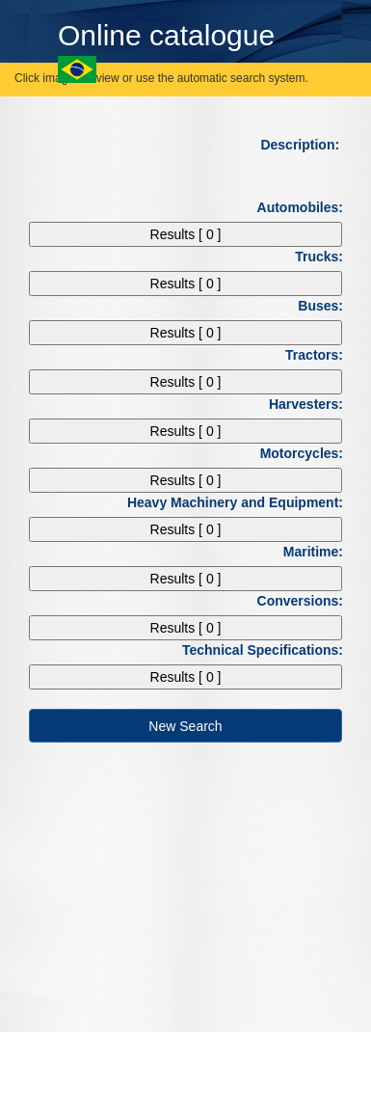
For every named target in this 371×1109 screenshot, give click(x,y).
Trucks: (326, 256)
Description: (308, 144)
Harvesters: (313, 404)
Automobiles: (307, 207)
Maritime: (320, 551)
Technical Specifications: (269, 650)
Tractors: (321, 355)
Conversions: (307, 601)
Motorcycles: (308, 453)
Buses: (327, 305)
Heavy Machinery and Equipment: (242, 502)
